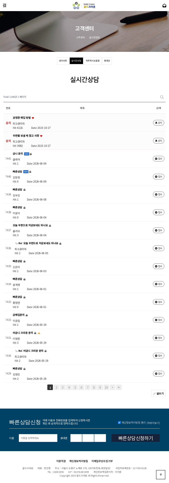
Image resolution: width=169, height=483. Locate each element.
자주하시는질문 (96, 61)
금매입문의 (19, 315)
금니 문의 (18, 153)
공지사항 (53, 61)
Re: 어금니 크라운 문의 (30, 350)
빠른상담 (18, 171)
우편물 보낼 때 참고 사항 (26, 136)
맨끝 (119, 387)
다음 (112, 387)
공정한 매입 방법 (22, 118)
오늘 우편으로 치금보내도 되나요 (30, 225)
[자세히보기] (153, 450)
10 (106, 387)
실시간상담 (72, 61)
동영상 (117, 61)
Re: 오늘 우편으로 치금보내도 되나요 (37, 243)
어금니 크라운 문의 (23, 333)
